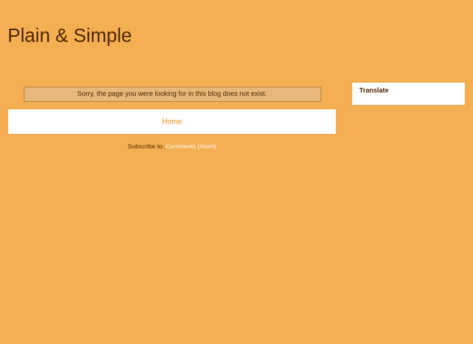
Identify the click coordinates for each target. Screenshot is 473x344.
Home (172, 121)
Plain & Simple (70, 35)
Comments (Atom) (191, 146)
